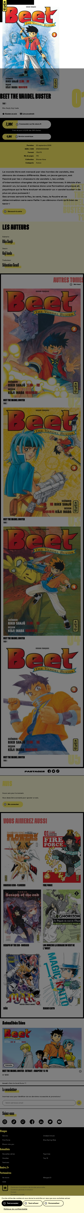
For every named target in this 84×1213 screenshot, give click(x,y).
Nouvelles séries (8, 1154)
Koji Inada (15, 108)
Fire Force (6, 1140)
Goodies (5, 1158)
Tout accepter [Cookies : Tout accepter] (12, 1203)
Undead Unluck (49, 1136)
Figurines (46, 1154)
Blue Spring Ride (49, 1140)
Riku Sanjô (6, 108)
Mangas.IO (47, 1177)
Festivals (5, 1162)
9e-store (5, 1177)
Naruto (5, 1136)
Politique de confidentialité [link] (15, 1209)
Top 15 (45, 1158)
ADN (4, 1182)
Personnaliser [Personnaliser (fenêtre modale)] (53, 1203)
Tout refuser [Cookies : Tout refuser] (33, 1203)
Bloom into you (8, 1144)
